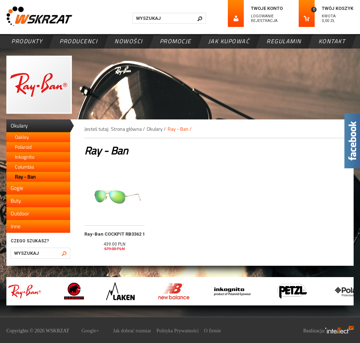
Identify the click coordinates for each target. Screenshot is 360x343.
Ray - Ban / (180, 129)
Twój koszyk (337, 8)
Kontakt (332, 41)
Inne (16, 226)
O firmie (212, 330)
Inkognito (24, 157)
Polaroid (23, 147)
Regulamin (284, 41)
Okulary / (156, 129)
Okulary (19, 126)
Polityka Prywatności (177, 330)
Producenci (78, 41)
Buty (16, 201)
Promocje (175, 41)
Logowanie (262, 16)
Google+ (90, 330)
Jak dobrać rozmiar (132, 330)
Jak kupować (229, 41)
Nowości (128, 41)
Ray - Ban (25, 176)
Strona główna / (128, 129)
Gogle (17, 188)
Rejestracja (264, 20)
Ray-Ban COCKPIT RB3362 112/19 (120, 234)
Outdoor (20, 213)
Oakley (22, 137)
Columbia (24, 166)
